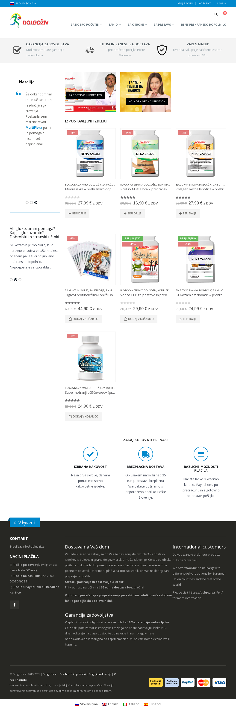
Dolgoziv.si (49, 674)
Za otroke (136, 25)
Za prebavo (162, 25)
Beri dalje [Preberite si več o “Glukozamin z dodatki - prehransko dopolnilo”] (189, 319)
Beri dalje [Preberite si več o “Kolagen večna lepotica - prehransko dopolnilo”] (189, 213)
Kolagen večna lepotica (147, 101)
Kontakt (22, 679)
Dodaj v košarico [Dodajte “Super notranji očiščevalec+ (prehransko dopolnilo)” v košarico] (85, 416)
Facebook (14, 604)
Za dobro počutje (85, 25)
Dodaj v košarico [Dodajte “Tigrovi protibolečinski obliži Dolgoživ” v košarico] (85, 319)
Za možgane (110, 184)
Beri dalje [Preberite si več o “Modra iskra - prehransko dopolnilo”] (79, 213)
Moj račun (185, 3)
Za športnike (114, 290)
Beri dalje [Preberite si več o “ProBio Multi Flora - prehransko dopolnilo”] (134, 213)
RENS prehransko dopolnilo (203, 25)
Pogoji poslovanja (100, 674)
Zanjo (113, 25)
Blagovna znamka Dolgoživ (83, 184)
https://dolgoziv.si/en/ (206, 592)
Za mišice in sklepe (76, 290)
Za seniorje (97, 290)
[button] (27, 202)
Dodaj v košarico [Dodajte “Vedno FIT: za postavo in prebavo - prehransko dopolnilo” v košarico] (141, 319)
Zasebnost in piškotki (72, 674)
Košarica (205, 3)
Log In (221, 3)
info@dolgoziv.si (34, 546)
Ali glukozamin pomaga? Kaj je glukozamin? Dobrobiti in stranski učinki (34, 232)
